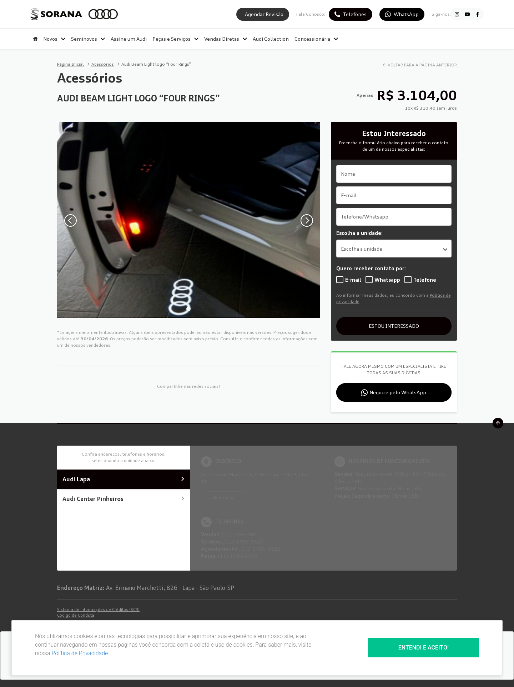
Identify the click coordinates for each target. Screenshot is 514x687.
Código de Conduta (75, 615)
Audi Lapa (123, 479)
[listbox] (394, 248)
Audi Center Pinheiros (123, 498)
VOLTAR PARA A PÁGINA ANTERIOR (422, 64)
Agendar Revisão (264, 14)
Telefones (355, 14)
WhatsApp (406, 14)
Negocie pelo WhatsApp (397, 392)
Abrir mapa (223, 497)
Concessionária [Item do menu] (316, 39)
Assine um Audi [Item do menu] (129, 39)
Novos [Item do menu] (54, 39)
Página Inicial (70, 64)
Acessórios (102, 64)
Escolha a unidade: (359, 233)
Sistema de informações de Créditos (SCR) (98, 609)
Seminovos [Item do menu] (88, 39)
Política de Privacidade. (80, 653)
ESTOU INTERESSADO (394, 326)
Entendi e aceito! (423, 647)
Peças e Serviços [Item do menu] (175, 39)
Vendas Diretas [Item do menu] (225, 39)
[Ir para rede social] (457, 14)
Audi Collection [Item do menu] (271, 39)
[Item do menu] (35, 39)
